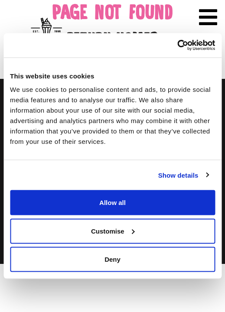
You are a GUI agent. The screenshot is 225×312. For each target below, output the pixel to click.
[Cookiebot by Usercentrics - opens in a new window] (177, 45)
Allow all (112, 202)
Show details (178, 175)
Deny (112, 259)
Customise (113, 230)
